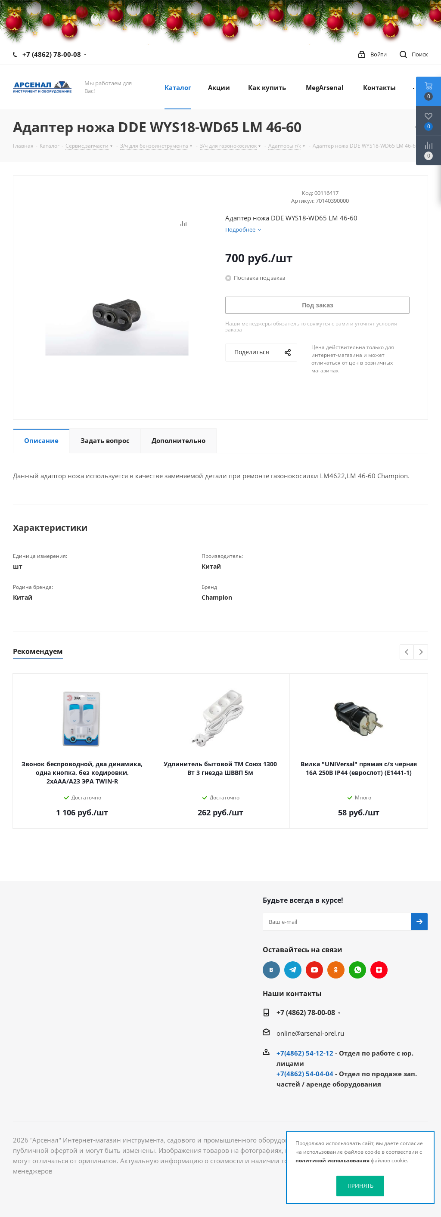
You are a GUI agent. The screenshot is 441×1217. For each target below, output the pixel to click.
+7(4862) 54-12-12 (304, 1053)
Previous (407, 652)
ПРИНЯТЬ (360, 1185)
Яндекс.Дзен (379, 970)
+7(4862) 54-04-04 (304, 1073)
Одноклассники (336, 970)
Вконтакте (271, 970)
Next (421, 652)
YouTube (314, 970)
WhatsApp (357, 970)
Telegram (292, 970)
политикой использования (332, 1160)
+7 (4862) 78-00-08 (51, 54)
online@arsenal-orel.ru (310, 1033)
